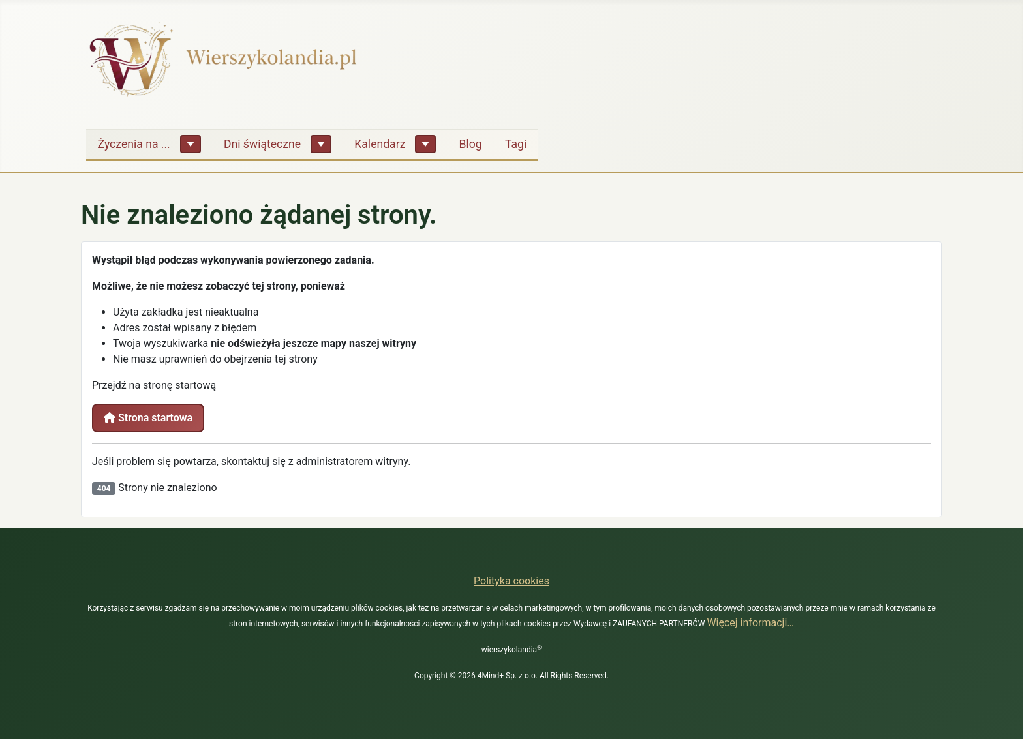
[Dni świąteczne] (321, 144)
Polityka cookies (511, 581)
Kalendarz (379, 144)
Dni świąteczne (262, 144)
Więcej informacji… (750, 622)
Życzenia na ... (134, 144)
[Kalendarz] (425, 144)
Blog (470, 144)
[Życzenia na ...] (190, 144)
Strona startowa (148, 418)
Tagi (516, 144)
